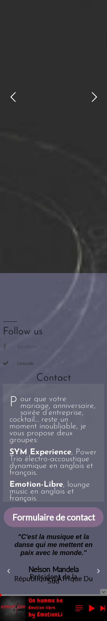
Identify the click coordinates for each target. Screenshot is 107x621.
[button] (8, 571)
